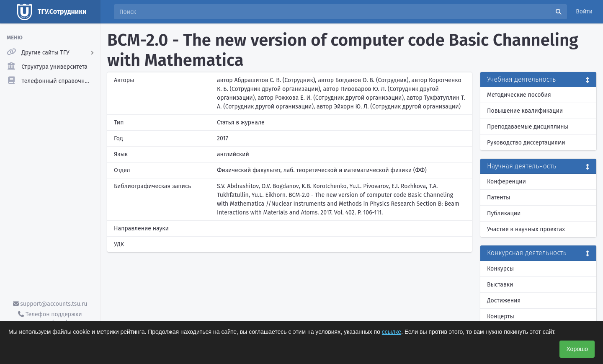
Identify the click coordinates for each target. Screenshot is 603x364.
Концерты (500, 316)
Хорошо (577, 349)
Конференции (506, 181)
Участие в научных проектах (526, 229)
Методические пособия (519, 94)
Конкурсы (500, 268)
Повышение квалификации (525, 110)
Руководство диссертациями (526, 142)
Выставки (500, 284)
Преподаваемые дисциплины (527, 126)
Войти (584, 11)
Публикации (504, 213)
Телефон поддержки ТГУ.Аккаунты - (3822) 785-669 (49, 319)
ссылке (391, 331)
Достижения (504, 300)
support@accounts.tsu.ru (50, 303)
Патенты (498, 197)
